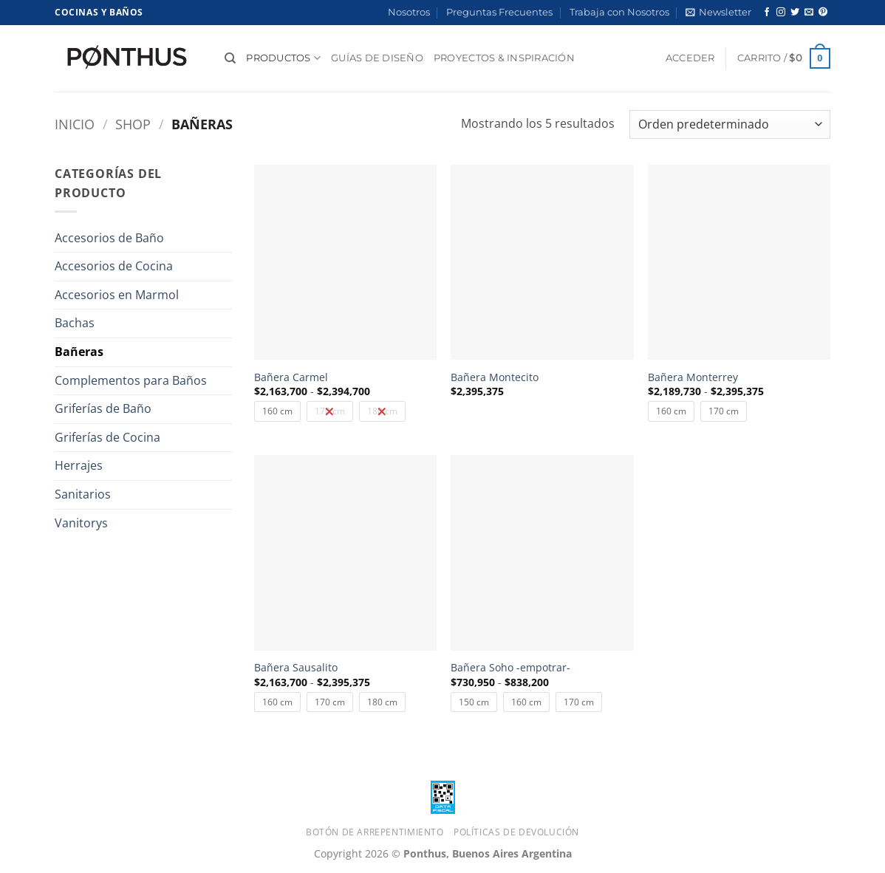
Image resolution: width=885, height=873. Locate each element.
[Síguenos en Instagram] (780, 12)
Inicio (75, 123)
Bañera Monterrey (693, 377)
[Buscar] (230, 58)
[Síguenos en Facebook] (766, 12)
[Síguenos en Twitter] (794, 12)
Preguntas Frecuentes (499, 12)
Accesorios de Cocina (114, 266)
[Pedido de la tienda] (729, 124)
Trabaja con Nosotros (619, 12)
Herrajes (79, 465)
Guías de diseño (377, 58)
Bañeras (79, 351)
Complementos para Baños (131, 380)
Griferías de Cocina (107, 437)
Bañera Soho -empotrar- (510, 667)
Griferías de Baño (103, 408)
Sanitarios (83, 494)
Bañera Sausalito (296, 667)
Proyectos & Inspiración (504, 58)
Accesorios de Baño (109, 238)
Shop (133, 123)
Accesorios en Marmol (117, 295)
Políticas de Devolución (516, 832)
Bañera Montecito (495, 377)
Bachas (75, 323)
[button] (718, 12)
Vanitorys (81, 523)
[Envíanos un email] (808, 12)
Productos (283, 58)
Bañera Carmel (291, 377)
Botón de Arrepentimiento (375, 832)
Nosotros (409, 12)
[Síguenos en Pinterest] (823, 12)
